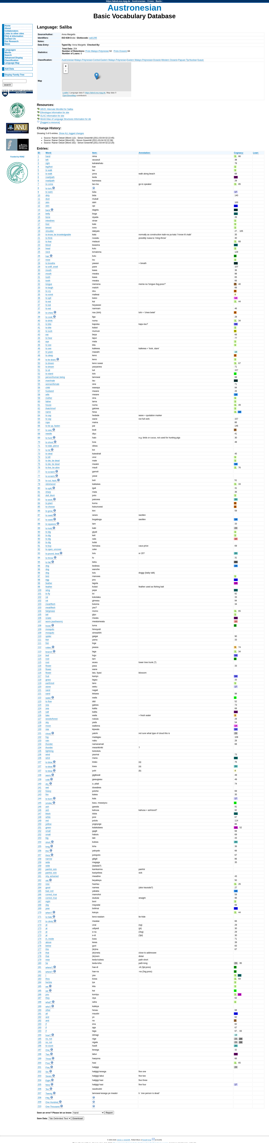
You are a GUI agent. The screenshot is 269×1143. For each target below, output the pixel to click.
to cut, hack (51, 480)
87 (39, 515)
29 (39, 267)
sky (47, 722)
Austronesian (139, 1)
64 (39, 415)
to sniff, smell (52, 267)
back (48, 210)
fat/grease (50, 611)
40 (39, 320)
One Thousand (52, 1106)
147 (39, 813)
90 (39, 532)
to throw (49, 558)
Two (47, 1054)
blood (48, 245)
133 (39, 740)
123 (39, 701)
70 (39, 442)
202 (39, 1071)
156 (39, 850)
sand (48, 690)
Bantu (159, 1)
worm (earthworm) (54, 621)
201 (39, 1067)
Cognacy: (238, 153)
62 (39, 408)
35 (39, 294)
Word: (49, 153)
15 (39, 217)
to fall (48, 562)
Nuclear (193, 60)
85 (39, 507)
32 (39, 284)
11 (39, 199)
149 (39, 820)
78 (39, 480)
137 (39, 762)
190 (39, 1010)
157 (39, 855)
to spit (48, 298)
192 (39, 1017)
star (47, 729)
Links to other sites (14, 33)
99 (39, 583)
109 (39, 629)
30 (39, 270)
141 (39, 787)
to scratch (50, 472)
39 (39, 317)
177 (39, 949)
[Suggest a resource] (50, 122)
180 (39, 963)
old (47, 880)
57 (39, 391)
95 (39, 562)
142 (39, 791)
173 (39, 925)
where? (49, 967)
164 (39, 887)
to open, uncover (53, 549)
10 (39, 195)
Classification (11, 60)
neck (48, 252)
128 (39, 722)
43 (39, 334)
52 (39, 373)
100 (39, 590)
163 (39, 884)
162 (39, 880)
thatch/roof (50, 408)
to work (49, 500)
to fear (48, 241)
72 (39, 450)
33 (39, 287)
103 (39, 604)
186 (39, 994)
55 (39, 384)
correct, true (51, 894)
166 (39, 894)
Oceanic (157, 60)
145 (39, 803)
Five (48, 1067)
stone (48, 686)
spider (48, 636)
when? (49, 913)
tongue (49, 284)
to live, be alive (52, 467)
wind (48, 754)
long (48, 846)
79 (39, 484)
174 (39, 939)
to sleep (49, 355)
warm (48, 775)
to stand (49, 373)
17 (39, 224)
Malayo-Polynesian (83, 60)
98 (39, 580)
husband (50, 391)
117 (39, 676)
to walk (49, 170)
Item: (94, 153)
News (7, 44)
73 (39, 453)
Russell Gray (146, 1140)
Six (47, 1072)
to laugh (49, 287)
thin (47, 851)
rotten (48, 647)
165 (39, 891)
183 (39, 979)
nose (48, 260)
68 (39, 433)
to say (48, 415)
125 (39, 712)
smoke (49, 803)
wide (48, 862)
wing (48, 590)
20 (39, 234)
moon (48, 726)
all (47, 1013)
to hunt (49, 438)
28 (39, 263)
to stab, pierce (52, 446)
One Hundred (52, 1102)
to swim (49, 192)
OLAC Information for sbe (52, 116)
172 (39, 921)
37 (39, 301)
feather (49, 583)
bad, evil (49, 891)
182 (39, 975)
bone (48, 217)
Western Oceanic (169, 60)
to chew (49, 313)
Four (48, 1063)
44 (39, 338)
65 (39, 422)
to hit (48, 450)
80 (39, 488)
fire (47, 794)
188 (39, 1002)
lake (47, 715)
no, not (49, 1039)
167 (39, 901)
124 (39, 705)
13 (39, 210)
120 (39, 686)
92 (39, 549)
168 (39, 905)
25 (39, 252)
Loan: (256, 153)
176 (39, 946)
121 (39, 690)
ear (47, 334)
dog (47, 566)
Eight (48, 1080)
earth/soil (50, 683)
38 (39, 312)
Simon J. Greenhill (123, 1140)
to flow (49, 701)
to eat (48, 301)
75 (39, 460)
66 (39, 426)
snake (48, 618)
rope (48, 422)
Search (8, 55)
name (48, 412)
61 (39, 405)
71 (39, 446)
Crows (150, 1)
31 (39, 277)
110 (39, 636)
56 (39, 387)
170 (39, 912)
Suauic (200, 60)
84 (39, 503)
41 (39, 324)
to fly (48, 593)
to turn (48, 188)
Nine (48, 1085)
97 (39, 576)
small (48, 831)
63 (39, 412)
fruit (47, 676)
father (48, 401)
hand (48, 156)
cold (47, 780)
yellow (48, 824)
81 (39, 492)
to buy (48, 546)
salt (47, 712)
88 (39, 524)
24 (39, 248)
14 (39, 213)
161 (39, 876)
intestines (50, 220)
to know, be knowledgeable (58, 234)
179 (39, 959)
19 (39, 231)
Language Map (12, 63)
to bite (48, 324)
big (47, 838)
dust (48, 199)
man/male (50, 380)
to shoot (49, 442)
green (48, 827)
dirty (48, 195)
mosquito (50, 629)
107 (39, 621)
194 (39, 1035)
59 (39, 398)
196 (39, 1046)
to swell (49, 515)
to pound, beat (52, 553)
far (47, 963)
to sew (49, 430)
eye (47, 341)
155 (39, 846)
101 (39, 593)
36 (39, 298)
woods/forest (52, 719)
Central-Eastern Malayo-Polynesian (109, 60)
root (47, 659)
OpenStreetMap (69, 95)
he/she (49, 982)
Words (8, 52)
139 (39, 779)
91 (39, 546)
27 (39, 260)
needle (49, 433)
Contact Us (10, 39)
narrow (49, 859)
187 (39, 998)
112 (39, 647)
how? (48, 1035)
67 (39, 430)
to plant (49, 503)
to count (49, 1046)
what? (48, 1002)
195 (39, 1039)
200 (39, 1063)
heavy (48, 791)
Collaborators (11, 31)
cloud (48, 733)
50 (39, 363)
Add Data (9, 69)
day (47, 905)
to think (49, 238)
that (47, 953)
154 (39, 842)
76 (39, 467)
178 (39, 953)
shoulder (50, 231)
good (48, 887)
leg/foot (49, 167)
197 (39, 1050)
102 (39, 597)
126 (39, 715)
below (48, 946)
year (48, 908)
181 (39, 967)
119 (39, 683)
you (47, 994)
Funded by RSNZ (17, 157)
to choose (50, 507)
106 (39, 618)
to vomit (49, 294)
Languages (10, 50)
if (46, 1024)
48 (39, 355)
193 (39, 1024)
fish (47, 640)
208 (39, 1097)
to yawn (49, 352)
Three (48, 1059)
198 (39, 1054)
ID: (39, 153)
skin (47, 202)
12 (39, 202)
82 (39, 495)
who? (48, 1006)
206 (39, 1089)
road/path (50, 177)
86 (39, 511)
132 (39, 737)
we (47, 986)
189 (39, 1006)
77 (39, 471)
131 (39, 733)
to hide (49, 917)
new (47, 884)
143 (39, 794)
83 (39, 499)
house (48, 405)
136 (39, 754)
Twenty (49, 1093)
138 (39, 775)
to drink (49, 320)
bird (47, 576)
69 (39, 437)
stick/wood (50, 484)
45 (39, 341)
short (48, 842)
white (48, 817)
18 (39, 227)
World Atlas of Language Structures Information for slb (65, 119)
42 (39, 331)
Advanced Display (14, 58)
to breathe (50, 263)
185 (39, 986)
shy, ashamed (52, 876)
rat (47, 597)
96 (39, 566)
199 (39, 1058)
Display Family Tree (15, 75)
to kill (48, 457)
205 (39, 1084)
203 (39, 1076)
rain (47, 740)
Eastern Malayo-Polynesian (140, 60)
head (48, 248)
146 (39, 806)
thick (48, 855)
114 (39, 655)
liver (47, 224)
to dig (48, 532)
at (46, 925)
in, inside (50, 939)
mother (49, 398)
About (8, 28)
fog (47, 737)
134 (39, 744)
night (48, 901)
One (48, 1050)
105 (39, 614)
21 (39, 238)
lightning (49, 751)
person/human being (55, 377)
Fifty (48, 1098)
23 (39, 245)
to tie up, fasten (53, 426)
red (47, 820)
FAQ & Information (14, 36)
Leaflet (65, 93)
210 (39, 1106)
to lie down (51, 360)
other (48, 1010)
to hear (49, 338)
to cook (49, 317)
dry (47, 784)
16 (39, 220)
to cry (48, 291)
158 (39, 859)
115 (39, 659)
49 (39, 359)
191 (39, 1013)
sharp (48, 492)
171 (39, 917)
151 (39, 827)
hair (47, 256)
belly (48, 213)
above (48, 942)
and (47, 1017)
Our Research (12, 41)
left (47, 160)
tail (47, 614)
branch (49, 652)
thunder (49, 744)
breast (48, 227)
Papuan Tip (183, 60)
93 (39, 553)
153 (39, 838)
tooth (48, 277)
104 (39, 611)
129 (39, 726)
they (48, 998)
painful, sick (51, 869)
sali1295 (93, 38)
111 (39, 640)
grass (48, 680)
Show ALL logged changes (71, 133)
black (48, 813)
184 (39, 982)
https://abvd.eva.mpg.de (118, 1)
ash (47, 806)
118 (39, 680)
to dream (50, 363)
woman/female (52, 384)
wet (47, 787)
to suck (49, 331)
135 (39, 751)
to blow (49, 762)
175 (39, 942)
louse (48, 626)
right (48, 163)
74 (39, 457)
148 (39, 817)
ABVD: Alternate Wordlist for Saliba (56, 109)
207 (39, 1093)
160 (39, 869)
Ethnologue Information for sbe (54, 112)
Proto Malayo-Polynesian (97, 51)
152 (39, 831)
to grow (49, 511)
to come (49, 184)
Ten (47, 1089)
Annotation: (144, 153)
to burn (49, 799)
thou (48, 979)
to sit (48, 370)
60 (39, 401)
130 (39, 729)
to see (48, 345)
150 (39, 824)
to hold (49, 528)
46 (39, 345)
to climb (49, 921)
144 (39, 798)
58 (39, 394)
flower (48, 666)
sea (47, 705)
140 (39, 784)
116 (39, 666)
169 (39, 908)
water (48, 698)
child (48, 387)
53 (39, 377)
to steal (49, 453)
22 (39, 241)
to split (49, 488)
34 (39, 291)
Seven (48, 1076)
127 (39, 719)
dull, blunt (50, 495)
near (48, 959)
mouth (48, 270)
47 (39, 352)
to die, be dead (52, 460)
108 (39, 625)
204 (39, 1080)
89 (39, 528)
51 (39, 370)
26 (39, 256)
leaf (47, 655)
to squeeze (51, 524)
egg (47, 580)
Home (8, 26)
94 (39, 557)
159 (39, 862)
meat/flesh (50, 604)
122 (39, 697)
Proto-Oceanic (120, 51)
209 (39, 1102)
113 (39, 651)
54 (39, 380)
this (47, 949)
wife (47, 394)
